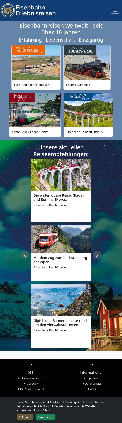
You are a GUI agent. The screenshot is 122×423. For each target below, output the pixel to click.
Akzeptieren (45, 417)
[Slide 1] (54, 346)
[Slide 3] (67, 346)
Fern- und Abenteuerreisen (31, 85)
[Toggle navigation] (115, 10)
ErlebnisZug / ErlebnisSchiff (30, 132)
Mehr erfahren (41, 410)
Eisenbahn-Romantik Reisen (85, 132)
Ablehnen (25, 417)
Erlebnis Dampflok (78, 85)
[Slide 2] (61, 346)
